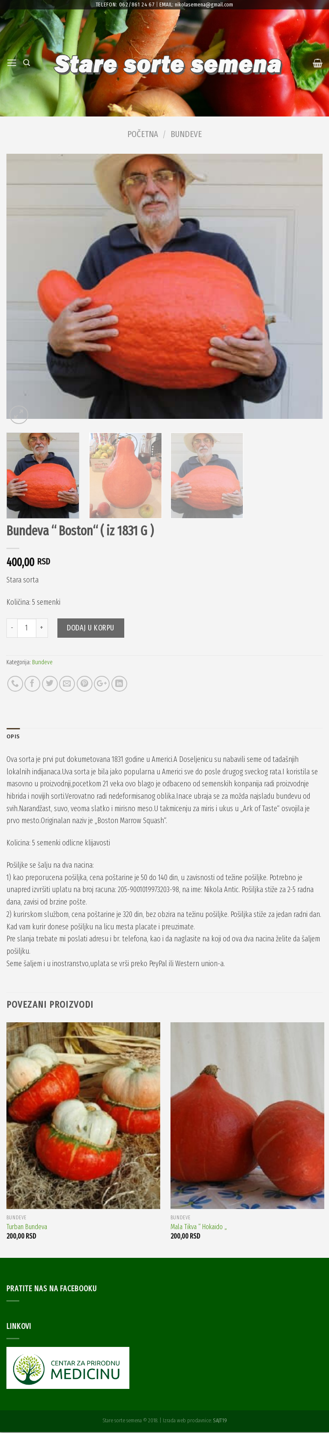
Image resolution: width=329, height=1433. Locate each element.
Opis (13, 736)
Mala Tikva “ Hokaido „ (198, 1228)
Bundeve (186, 134)
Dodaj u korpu (90, 628)
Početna (142, 134)
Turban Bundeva (26, 1228)
